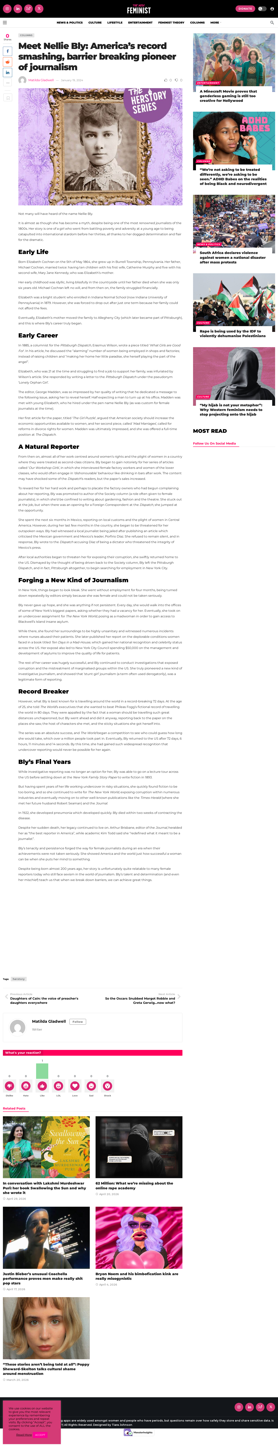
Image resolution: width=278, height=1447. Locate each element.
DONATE (245, 8)
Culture (203, 322)
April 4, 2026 (106, 1285)
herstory (19, 979)
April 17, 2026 (14, 1290)
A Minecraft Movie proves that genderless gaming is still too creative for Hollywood (228, 96)
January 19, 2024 (72, 80)
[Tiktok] (28, 8)
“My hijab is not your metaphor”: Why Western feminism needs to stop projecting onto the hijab (231, 410)
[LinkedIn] (18, 8)
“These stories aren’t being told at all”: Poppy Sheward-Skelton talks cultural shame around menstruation (46, 1370)
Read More (24, 1435)
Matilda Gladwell (41, 80)
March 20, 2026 (16, 1380)
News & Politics (209, 244)
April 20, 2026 (107, 1194)
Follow (78, 1021)
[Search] (272, 22)
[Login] (272, 9)
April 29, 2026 (14, 1199)
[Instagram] (7, 8)
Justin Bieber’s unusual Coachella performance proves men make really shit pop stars (43, 1279)
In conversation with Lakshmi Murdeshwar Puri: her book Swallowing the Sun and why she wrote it (44, 1189)
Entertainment (208, 83)
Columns (26, 35)
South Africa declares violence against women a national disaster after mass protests (233, 257)
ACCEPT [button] (40, 1434)
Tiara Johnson (122, 1425)
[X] (39, 8)
